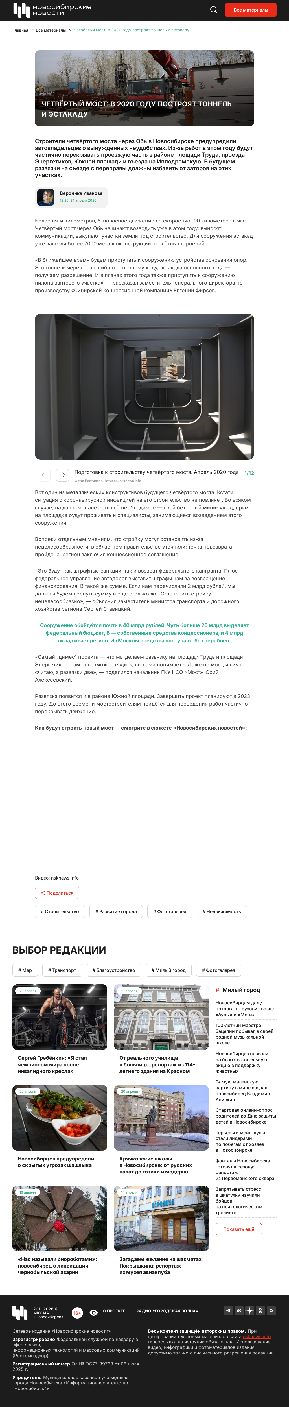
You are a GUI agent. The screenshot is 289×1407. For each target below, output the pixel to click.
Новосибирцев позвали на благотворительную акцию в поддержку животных (242, 1062)
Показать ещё (238, 1229)
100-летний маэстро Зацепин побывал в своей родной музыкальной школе (244, 1034)
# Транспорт (62, 970)
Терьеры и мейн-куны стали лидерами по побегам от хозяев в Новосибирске (240, 1141)
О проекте (114, 1310)
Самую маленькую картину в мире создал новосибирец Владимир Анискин (243, 1090)
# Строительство (60, 911)
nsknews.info (257, 1336)
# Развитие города (116, 911)
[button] (62, 475)
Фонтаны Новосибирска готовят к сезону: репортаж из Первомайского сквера (245, 1169)
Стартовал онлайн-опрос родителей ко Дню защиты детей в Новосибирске (246, 1116)
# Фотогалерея (169, 911)
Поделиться (57, 893)
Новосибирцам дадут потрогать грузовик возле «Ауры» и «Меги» (245, 1008)
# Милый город (169, 970)
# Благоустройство (114, 970)
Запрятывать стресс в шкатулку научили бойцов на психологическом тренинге (239, 1200)
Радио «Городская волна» (167, 1310)
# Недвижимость (222, 911)
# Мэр (25, 970)
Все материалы (251, 10)
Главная (20, 30)
